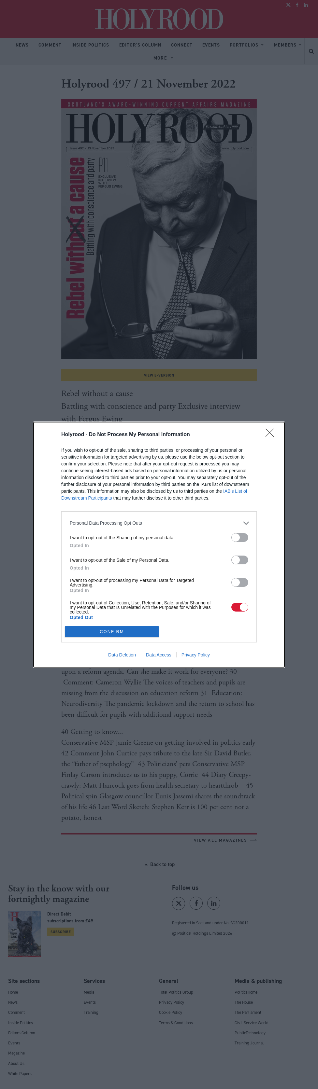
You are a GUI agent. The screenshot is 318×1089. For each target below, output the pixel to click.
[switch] (239, 537)
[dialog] (159, 544)
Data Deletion (122, 654)
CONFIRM (112, 631)
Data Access (158, 654)
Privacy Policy (195, 654)
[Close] (272, 435)
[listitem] (159, 523)
